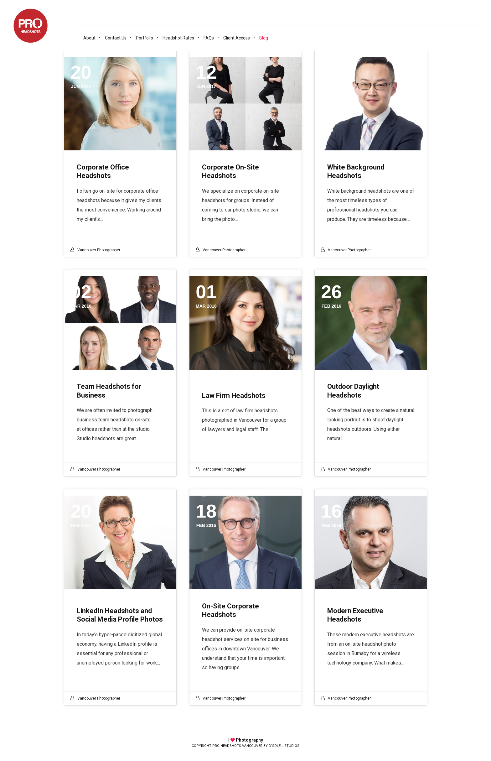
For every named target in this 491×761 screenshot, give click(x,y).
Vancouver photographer (98, 250)
